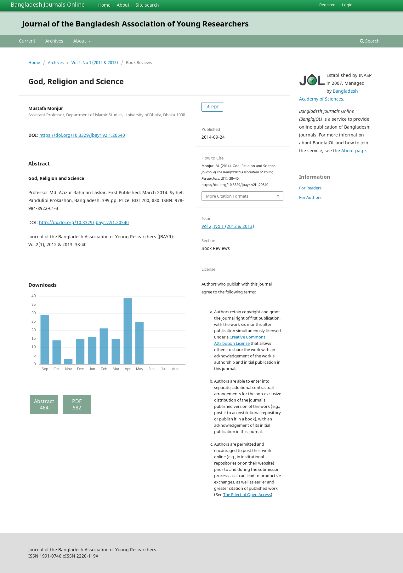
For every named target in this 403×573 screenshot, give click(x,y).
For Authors (310, 197)
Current (27, 41)
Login (347, 5)
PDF (214, 107)
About (123, 5)
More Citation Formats (227, 196)
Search (370, 41)
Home (104, 5)
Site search (147, 5)
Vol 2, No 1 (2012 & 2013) (94, 62)
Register (327, 5)
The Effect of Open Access (247, 494)
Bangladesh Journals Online (48, 4)
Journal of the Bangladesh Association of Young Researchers (135, 23)
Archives (54, 41)
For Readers (310, 188)
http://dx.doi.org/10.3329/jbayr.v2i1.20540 (84, 222)
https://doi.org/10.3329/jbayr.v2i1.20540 (82, 135)
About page (353, 150)
